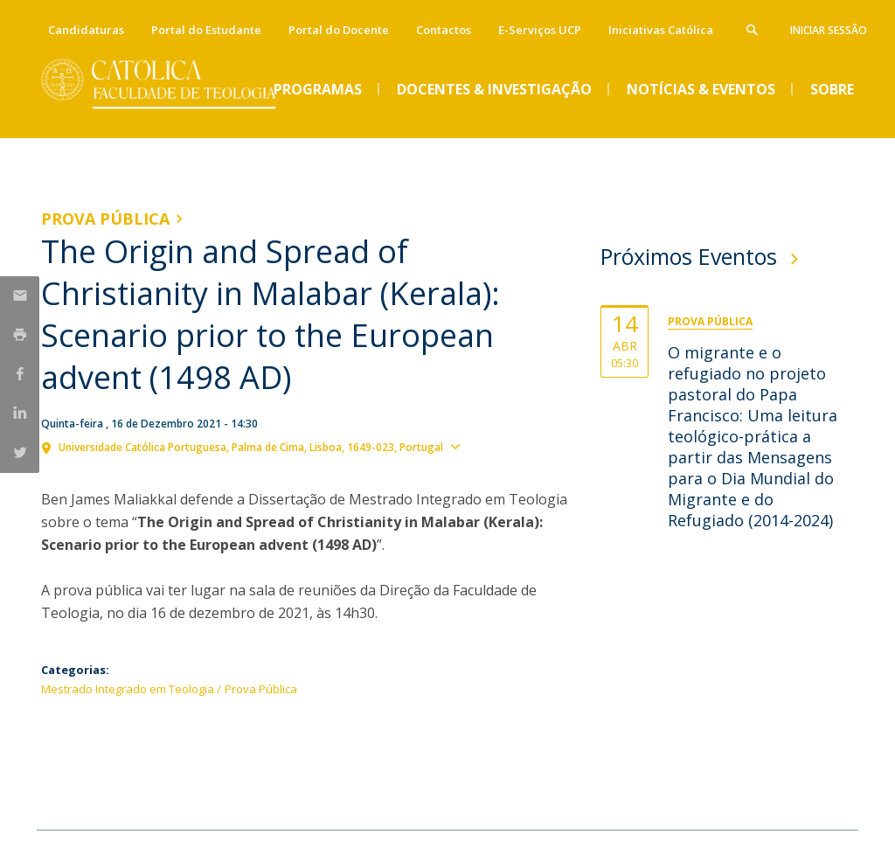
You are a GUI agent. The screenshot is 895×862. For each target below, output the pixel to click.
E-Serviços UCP (539, 30)
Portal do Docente (338, 30)
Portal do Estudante (206, 30)
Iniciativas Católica (660, 30)
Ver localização (512, 445)
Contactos (443, 30)
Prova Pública (105, 218)
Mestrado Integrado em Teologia (127, 689)
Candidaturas (86, 30)
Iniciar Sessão (828, 30)
